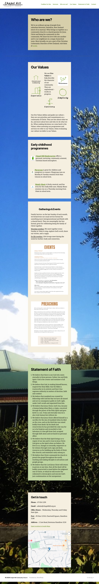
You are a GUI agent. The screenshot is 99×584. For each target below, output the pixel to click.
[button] (49, 551)
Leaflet (69, 569)
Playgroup (39, 172)
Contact (93, 5)
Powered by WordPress (39, 580)
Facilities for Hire (46, 5)
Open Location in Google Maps (42, 528)
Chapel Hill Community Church (20, 580)
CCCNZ (35, 48)
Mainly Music (40, 187)
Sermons (55, 5)
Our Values (73, 5)
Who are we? (64, 5)
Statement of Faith (83, 5)
